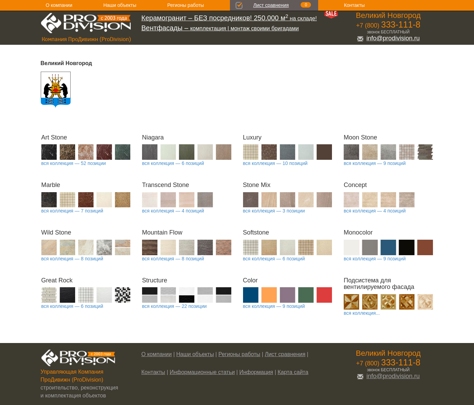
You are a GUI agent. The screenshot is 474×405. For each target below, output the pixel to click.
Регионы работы (185, 5)
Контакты (354, 5)
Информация (256, 372)
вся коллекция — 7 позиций (72, 211)
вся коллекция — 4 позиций (173, 211)
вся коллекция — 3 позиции (274, 211)
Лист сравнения (271, 5)
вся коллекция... (362, 313)
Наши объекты (119, 5)
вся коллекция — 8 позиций (72, 258)
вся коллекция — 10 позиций (275, 163)
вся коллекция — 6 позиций (173, 163)
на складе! (229, 18)
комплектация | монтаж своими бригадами (220, 28)
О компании (59, 5)
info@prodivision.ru (388, 38)
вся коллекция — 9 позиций (375, 163)
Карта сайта (293, 372)
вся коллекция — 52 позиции (73, 163)
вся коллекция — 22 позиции (174, 306)
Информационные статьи (202, 372)
